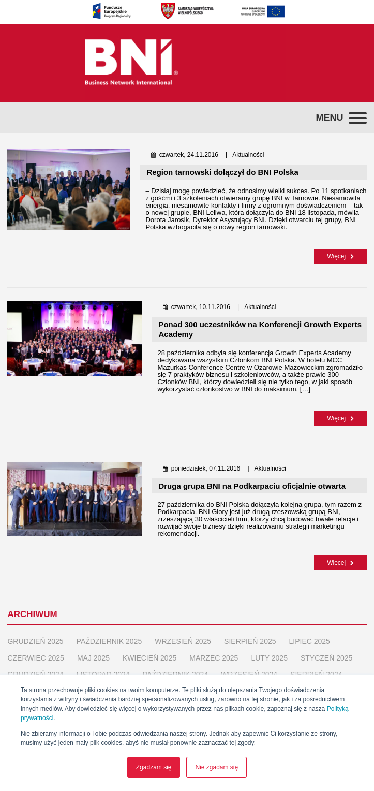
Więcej (340, 256)
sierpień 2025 (250, 640)
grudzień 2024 (35, 673)
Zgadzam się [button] (154, 767)
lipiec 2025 (309, 640)
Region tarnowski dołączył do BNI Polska (222, 172)
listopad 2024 (103, 673)
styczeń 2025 (326, 657)
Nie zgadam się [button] (216, 767)
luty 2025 (269, 657)
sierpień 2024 (316, 673)
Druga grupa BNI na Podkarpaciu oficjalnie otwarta (253, 485)
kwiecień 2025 (149, 657)
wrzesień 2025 (183, 640)
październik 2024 (175, 673)
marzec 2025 (213, 657)
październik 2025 (109, 640)
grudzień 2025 (35, 640)
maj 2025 (93, 657)
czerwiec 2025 (35, 657)
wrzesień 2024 (249, 673)
